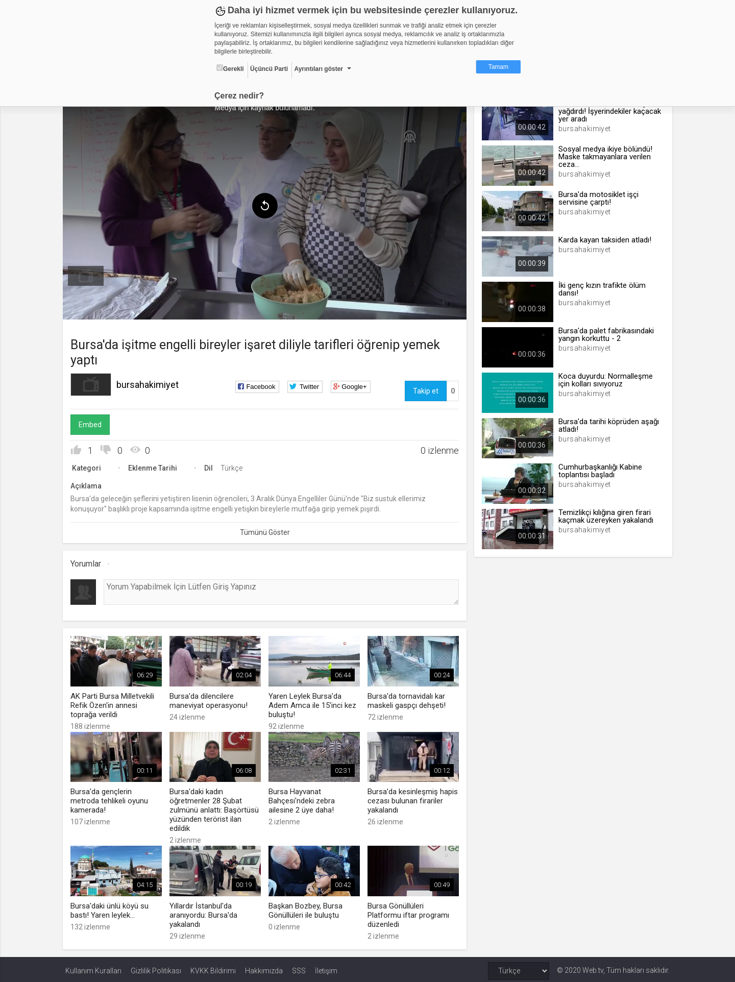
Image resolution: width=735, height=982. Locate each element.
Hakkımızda (264, 968)
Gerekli (230, 68)
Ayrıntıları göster (318, 68)
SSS (299, 968)
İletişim (326, 968)
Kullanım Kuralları (93, 968)
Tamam (498, 66)
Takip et (424, 389)
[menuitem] (88, 274)
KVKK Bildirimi (213, 968)
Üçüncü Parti (269, 68)
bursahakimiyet (150, 383)
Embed (92, 423)
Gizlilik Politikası (156, 968)
